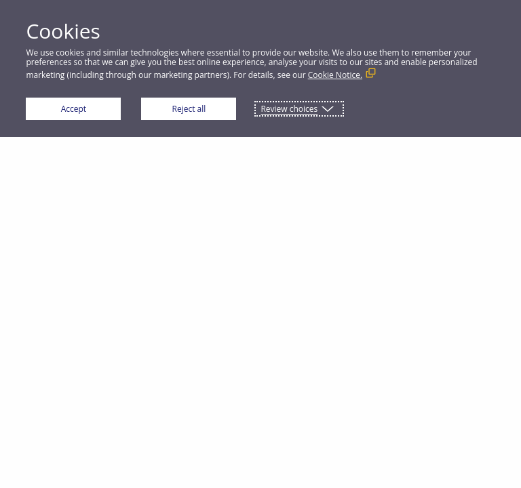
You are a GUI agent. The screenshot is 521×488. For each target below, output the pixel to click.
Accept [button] (73, 109)
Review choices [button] (288, 109)
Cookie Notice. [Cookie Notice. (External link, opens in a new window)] (335, 75)
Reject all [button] (189, 109)
